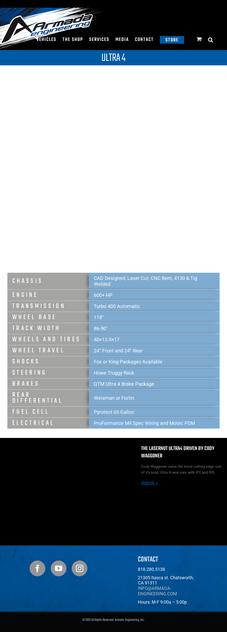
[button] (210, 39)
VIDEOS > (149, 483)
